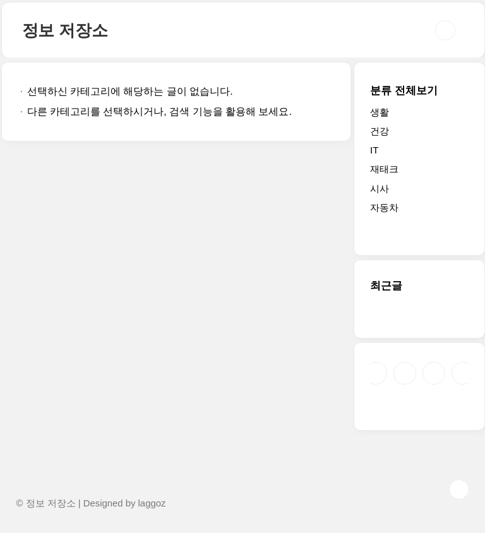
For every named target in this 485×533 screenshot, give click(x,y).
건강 (379, 131)
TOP (459, 489)
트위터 (433, 373)
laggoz (152, 503)
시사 (379, 188)
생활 (379, 112)
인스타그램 (404, 373)
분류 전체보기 (404, 91)
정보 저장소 (65, 30)
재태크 (384, 169)
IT (374, 150)
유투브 (463, 373)
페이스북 (375, 373)
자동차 (384, 207)
